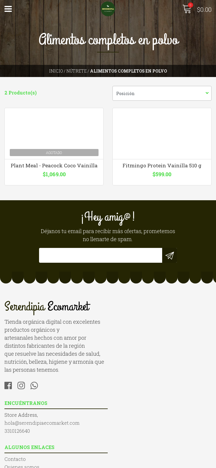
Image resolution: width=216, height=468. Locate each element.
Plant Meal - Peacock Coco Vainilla (54, 165)
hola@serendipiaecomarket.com (150, 323)
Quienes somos (21, 424)
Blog (9, 440)
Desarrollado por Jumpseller (171, 462)
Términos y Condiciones (32, 432)
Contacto (15, 416)
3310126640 (125, 331)
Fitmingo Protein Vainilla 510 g (162, 165)
